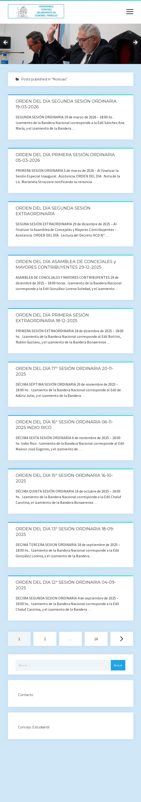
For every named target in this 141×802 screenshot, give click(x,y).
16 (96, 638)
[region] (70, 44)
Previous (5, 42)
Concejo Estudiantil (33, 727)
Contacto (25, 695)
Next (135, 42)
